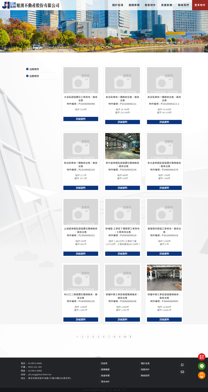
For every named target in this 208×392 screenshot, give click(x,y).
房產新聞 (167, 5)
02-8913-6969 (35, 371)
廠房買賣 (25, 384)
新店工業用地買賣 (105, 384)
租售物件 (151, 5)
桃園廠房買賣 (50, 384)
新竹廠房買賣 (63, 384)
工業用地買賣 (90, 384)
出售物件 (34, 76)
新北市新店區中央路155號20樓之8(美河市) (49, 378)
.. (112, 390)
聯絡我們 (183, 5)
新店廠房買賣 (36, 384)
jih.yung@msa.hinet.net (39, 374)
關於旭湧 (117, 5)
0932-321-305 (35, 367)
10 (125, 337)
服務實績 (134, 5)
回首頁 (104, 363)
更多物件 (200, 5)
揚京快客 (95, 390)
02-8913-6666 (35, 363)
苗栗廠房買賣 (76, 384)
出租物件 (34, 69)
